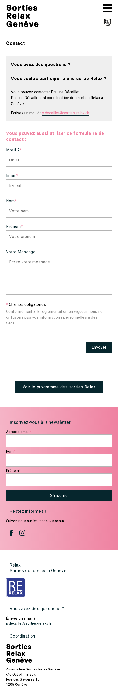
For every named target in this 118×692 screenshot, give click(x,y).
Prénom (14, 226)
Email (12, 175)
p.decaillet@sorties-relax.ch (65, 113)
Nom (11, 201)
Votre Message (20, 252)
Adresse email (18, 432)
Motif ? (14, 150)
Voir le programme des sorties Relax (59, 387)
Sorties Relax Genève (22, 16)
